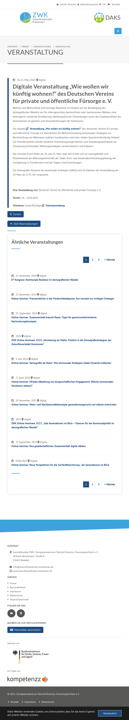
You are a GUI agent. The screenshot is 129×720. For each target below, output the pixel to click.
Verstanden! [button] (110, 713)
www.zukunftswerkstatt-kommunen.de (32, 570)
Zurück (15, 214)
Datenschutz (15, 595)
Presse (11, 583)
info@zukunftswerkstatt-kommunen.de (33, 566)
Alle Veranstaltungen (24, 223)
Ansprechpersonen (18, 599)
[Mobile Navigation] (118, 31)
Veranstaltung (62, 46)
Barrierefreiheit (16, 587)
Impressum (14, 591)
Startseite (12, 46)
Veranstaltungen (42, 46)
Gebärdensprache (87, 4)
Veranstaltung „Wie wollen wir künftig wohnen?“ (55, 128)
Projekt (25, 46)
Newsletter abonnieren (25, 629)
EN (102, 4)
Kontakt (113, 4)
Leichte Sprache (66, 4)
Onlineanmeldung (55, 205)
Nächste (109, 259)
